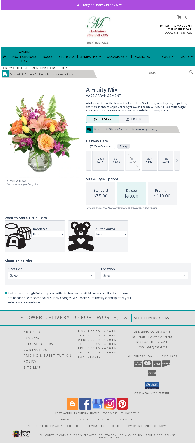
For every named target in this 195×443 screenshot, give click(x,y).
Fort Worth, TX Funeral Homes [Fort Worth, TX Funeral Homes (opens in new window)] (77, 413)
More (187, 57)
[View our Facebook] (85, 408)
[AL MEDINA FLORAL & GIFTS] (98, 30)
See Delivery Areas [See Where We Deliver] (151, 318)
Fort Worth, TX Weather (77, 419)
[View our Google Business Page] (97, 408)
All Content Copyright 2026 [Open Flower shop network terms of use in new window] (61, 435)
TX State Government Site (116, 419)
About (167, 57)
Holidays (144, 57)
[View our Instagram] (110, 408)
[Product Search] (167, 72)
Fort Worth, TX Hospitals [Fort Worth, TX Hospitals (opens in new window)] (121, 413)
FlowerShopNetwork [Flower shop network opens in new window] (100, 435)
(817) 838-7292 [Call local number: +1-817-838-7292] (183, 32)
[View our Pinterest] (122, 408)
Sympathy (91, 57)
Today (123, 146)
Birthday (66, 57)
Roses (48, 57)
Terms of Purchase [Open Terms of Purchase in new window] (161, 435)
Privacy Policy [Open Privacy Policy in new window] (131, 435)
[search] (191, 72)
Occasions (118, 57)
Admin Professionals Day (24, 56)
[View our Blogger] (72, 408)
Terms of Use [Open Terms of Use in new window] (109, 437)
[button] (182, 17)
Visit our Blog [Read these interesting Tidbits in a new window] (39, 425)
